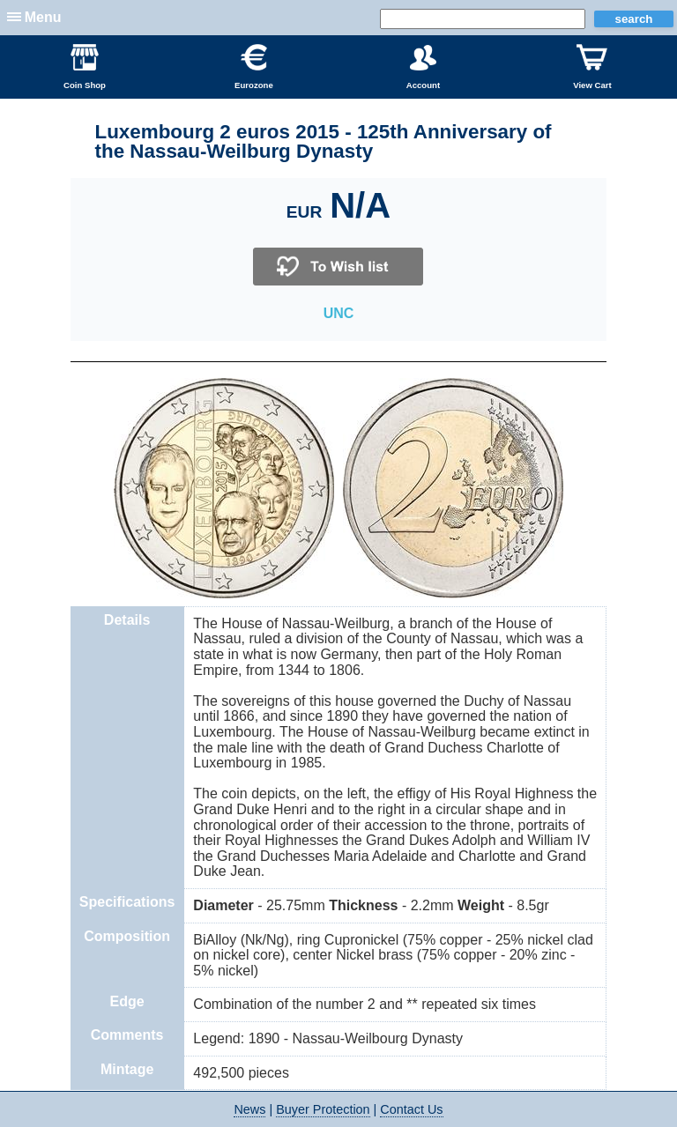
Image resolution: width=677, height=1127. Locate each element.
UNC (339, 313)
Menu (43, 17)
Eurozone (253, 67)
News (249, 1109)
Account (423, 67)
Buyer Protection (322, 1109)
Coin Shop (84, 67)
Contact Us (411, 1109)
